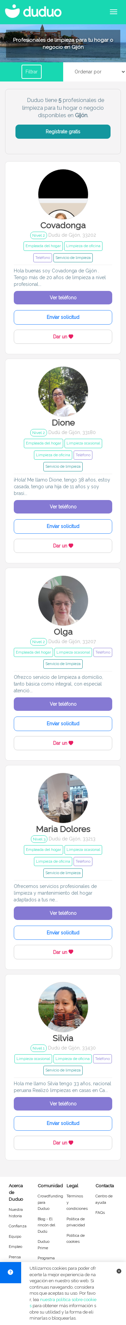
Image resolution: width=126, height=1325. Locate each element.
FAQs (100, 1212)
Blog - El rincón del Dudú (46, 1225)
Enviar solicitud (63, 317)
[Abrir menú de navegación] (113, 12)
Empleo (15, 1246)
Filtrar (32, 71)
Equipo (15, 1236)
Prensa (15, 1257)
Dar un (63, 336)
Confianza (18, 1226)
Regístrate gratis (63, 131)
